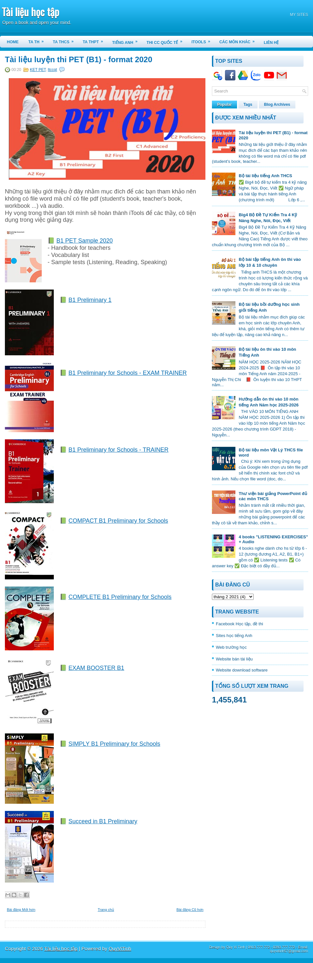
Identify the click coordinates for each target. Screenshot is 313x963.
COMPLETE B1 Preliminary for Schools (119, 597)
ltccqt (52, 69)
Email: (303, 947)
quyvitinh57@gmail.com (289, 951)
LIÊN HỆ (271, 42)
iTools (202, 40)
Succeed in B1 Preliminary (102, 821)
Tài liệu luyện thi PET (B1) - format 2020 (78, 60)
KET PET (38, 69)
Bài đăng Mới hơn (21, 910)
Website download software (242, 670)
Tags (248, 104)
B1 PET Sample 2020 (84, 240)
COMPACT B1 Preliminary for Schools (118, 520)
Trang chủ (106, 910)
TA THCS (65, 40)
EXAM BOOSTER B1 (96, 668)
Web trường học (231, 647)
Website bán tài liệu (234, 659)
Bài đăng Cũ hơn (189, 910)
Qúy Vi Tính (235, 947)
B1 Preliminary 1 (90, 300)
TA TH (38, 40)
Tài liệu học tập (30, 11)
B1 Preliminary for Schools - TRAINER (118, 449)
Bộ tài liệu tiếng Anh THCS (265, 175)
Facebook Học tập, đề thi (239, 623)
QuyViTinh (120, 948)
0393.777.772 (284, 947)
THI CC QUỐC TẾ (167, 40)
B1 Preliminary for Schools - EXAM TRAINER (127, 373)
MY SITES (299, 14)
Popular (224, 104)
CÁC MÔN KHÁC (239, 40)
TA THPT (95, 40)
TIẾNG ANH (127, 40)
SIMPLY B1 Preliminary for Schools (114, 744)
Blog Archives (277, 104)
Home (13, 42)
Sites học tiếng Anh (234, 635)
